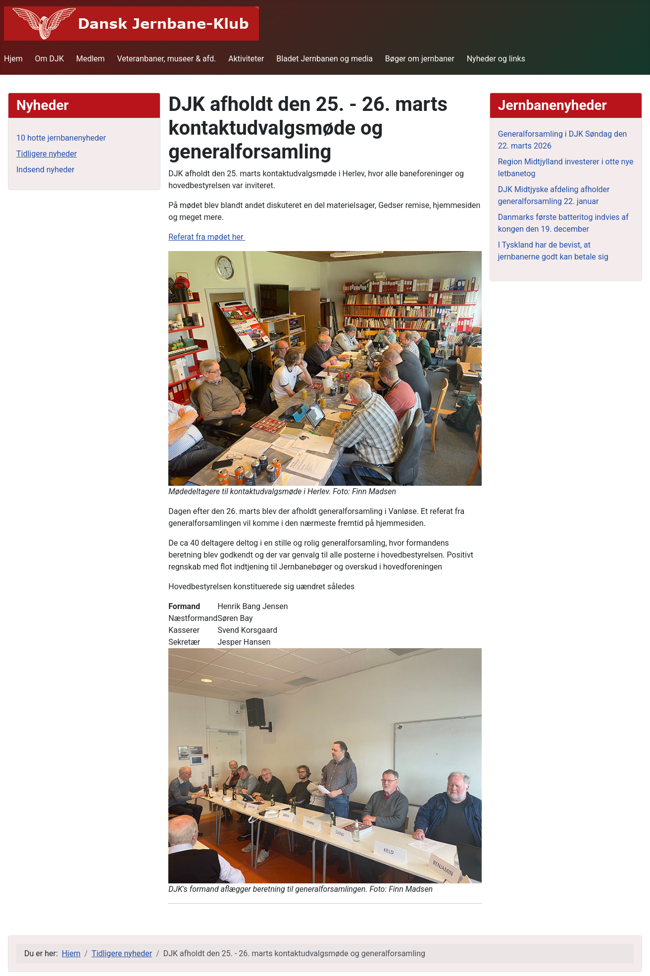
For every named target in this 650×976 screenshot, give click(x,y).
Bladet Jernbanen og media (324, 58)
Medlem (90, 58)
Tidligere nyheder (46, 153)
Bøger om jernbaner (419, 58)
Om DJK (49, 58)
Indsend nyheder (45, 169)
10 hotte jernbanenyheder (61, 138)
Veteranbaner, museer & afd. (166, 58)
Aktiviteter (246, 58)
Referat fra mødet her (206, 237)
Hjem (13, 58)
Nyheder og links (496, 58)
